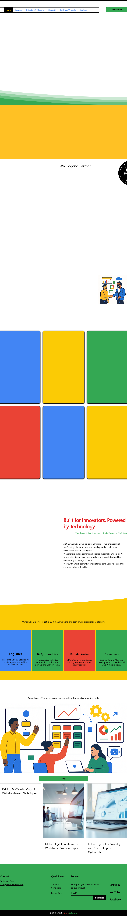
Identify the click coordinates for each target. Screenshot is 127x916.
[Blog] (63, 778)
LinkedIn (115, 884)
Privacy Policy (57, 893)
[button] (18, 10)
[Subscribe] (99, 897)
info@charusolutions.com (11, 884)
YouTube (115, 892)
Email (73, 893)
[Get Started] (116, 9)
